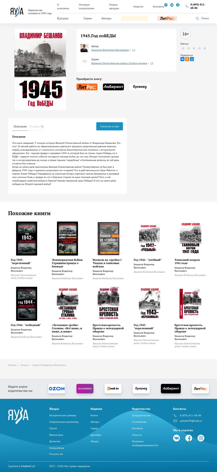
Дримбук (96, 435)
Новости (138, 6)
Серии (88, 18)
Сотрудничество (141, 415)
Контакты (158, 6)
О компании (63, 6)
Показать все (56, 454)
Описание (20, 126)
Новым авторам (114, 6)
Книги (94, 415)
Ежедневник (56, 448)
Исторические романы (62, 415)
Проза (53, 428)
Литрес (95, 441)
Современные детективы (64, 421)
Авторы (106, 18)
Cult (28, 466)
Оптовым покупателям (86, 6)
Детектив (54, 441)
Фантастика (56, 435)
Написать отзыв (109, 126)
